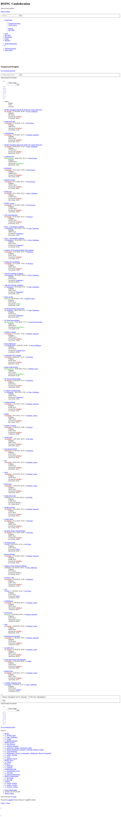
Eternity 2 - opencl (10, 332)
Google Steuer (9, 519)
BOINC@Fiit (9, 671)
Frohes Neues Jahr (10, 496)
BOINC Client (30, 298)
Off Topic (30, 263)
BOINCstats (8, 191)
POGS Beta (8, 484)
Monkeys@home (10, 507)
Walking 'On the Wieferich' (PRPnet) (16, 566)
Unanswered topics (10, 48)
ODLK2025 (8, 168)
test (6, 460)
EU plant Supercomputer (12, 320)
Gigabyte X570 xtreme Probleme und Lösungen (19, 250)
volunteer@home (10, 402)
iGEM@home (9, 601)
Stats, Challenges (32, 111)
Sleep (6, 472)
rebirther (9, 111)
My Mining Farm (10, 542)
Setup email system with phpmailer (15, 659)
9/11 (6, 589)
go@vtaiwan (8, 613)
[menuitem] (14, 23)
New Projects (33, 158)
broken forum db (10, 121)
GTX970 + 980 (9, 577)
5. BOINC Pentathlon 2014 (13, 683)
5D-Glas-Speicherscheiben (13, 379)
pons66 (8, 684)
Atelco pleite (8, 437)
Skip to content (5, 11)
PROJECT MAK (10, 180)
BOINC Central (9, 203)
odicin (8, 298)
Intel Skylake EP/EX (11, 449)
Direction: (38, 697)
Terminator (9, 228)
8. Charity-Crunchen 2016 (12, 390)
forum (14, 796)
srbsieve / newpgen (10, 425)
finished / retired (32, 415)
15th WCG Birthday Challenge (14, 273)
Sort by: (23, 697)
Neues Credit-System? (11, 367)
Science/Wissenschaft (35, 322)
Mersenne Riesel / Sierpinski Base (15, 531)
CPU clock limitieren (11, 215)
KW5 (8, 544)
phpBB (10, 800)
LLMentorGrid (9, 156)
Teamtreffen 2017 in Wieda (13, 355)
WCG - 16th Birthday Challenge (14, 238)
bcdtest (7, 414)
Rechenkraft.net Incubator (12, 636)
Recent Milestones (10, 343)
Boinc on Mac (9, 297)
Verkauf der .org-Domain (12, 262)
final (6, 624)
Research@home (10, 554)
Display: (8, 697)
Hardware (30, 252)
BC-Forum (30, 123)
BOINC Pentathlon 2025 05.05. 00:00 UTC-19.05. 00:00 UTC (23, 145)
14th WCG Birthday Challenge (14, 285)
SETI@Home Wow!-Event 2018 (14, 308)
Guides (29, 661)
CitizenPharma (9, 133)
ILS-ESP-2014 (9, 648)
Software (30, 217)
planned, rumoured (33, 135)
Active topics (9, 50)
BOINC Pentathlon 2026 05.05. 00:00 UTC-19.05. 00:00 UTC (23, 110)
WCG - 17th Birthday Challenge (14, 227)
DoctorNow (10, 158)
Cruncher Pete (10, 345)
